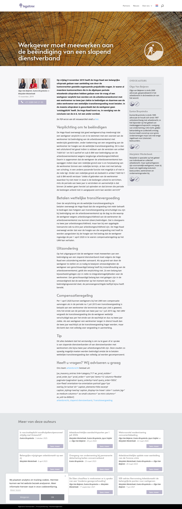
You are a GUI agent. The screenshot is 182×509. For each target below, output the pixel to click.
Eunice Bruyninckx (40, 90)
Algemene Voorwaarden (26, 506)
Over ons (146, 6)
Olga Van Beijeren (25, 90)
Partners (126, 6)
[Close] (65, 476)
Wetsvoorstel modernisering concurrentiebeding (132, 433)
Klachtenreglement (55, 506)
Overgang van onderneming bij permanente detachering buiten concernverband (90, 456)
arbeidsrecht (73, 368)
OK (52, 497)
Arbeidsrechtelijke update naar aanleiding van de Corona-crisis (139, 456)
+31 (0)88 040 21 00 (32, 102)
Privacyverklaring (42, 506)
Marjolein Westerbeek (26, 93)
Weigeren (24, 497)
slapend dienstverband (81, 400)
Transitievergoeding (102, 400)
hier (97, 119)
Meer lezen (15, 490)
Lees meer (55, 446)
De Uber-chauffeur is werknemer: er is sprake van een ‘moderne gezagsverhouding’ (91, 479)
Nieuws (136, 6)
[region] (37, 488)
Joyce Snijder (107, 438)
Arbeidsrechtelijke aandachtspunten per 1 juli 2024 (89, 433)
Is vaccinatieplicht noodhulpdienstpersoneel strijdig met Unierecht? (41, 433)
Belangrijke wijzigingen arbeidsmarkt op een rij (41, 456)
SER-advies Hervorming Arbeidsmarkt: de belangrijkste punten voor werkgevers (139, 479)
